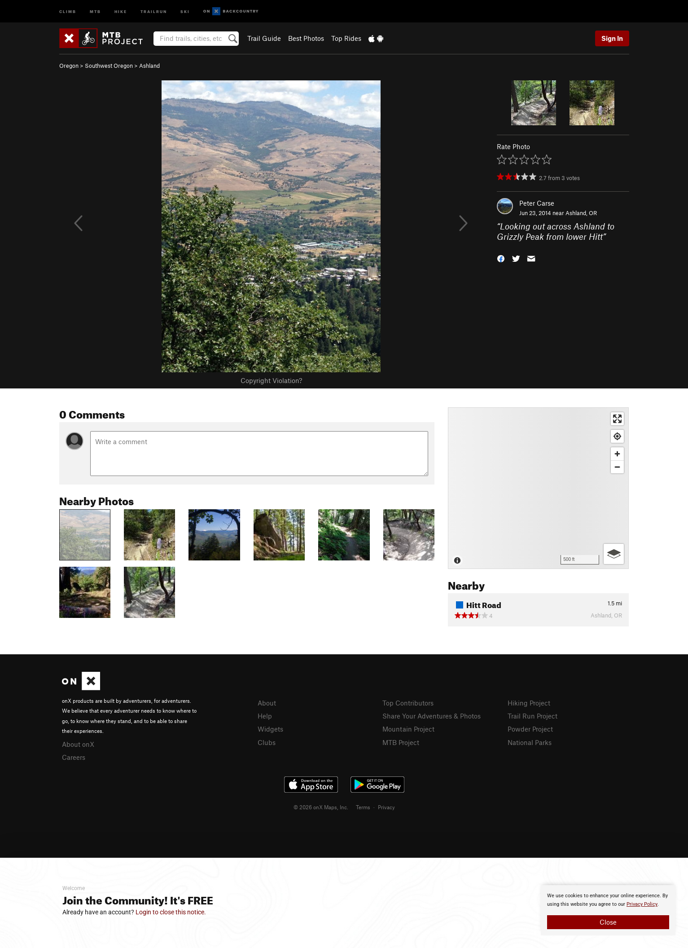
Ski (185, 11)
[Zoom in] (617, 453)
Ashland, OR (581, 212)
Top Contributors (408, 703)
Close (608, 922)
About (267, 703)
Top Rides (346, 38)
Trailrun (153, 11)
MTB (95, 11)
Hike (120, 11)
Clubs (267, 742)
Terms (363, 807)
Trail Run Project (532, 716)
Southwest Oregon (109, 65)
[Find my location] (617, 436)
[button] (501, 257)
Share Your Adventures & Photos (431, 716)
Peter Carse (536, 203)
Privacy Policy (642, 904)
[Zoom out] (617, 466)
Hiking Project (529, 703)
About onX (78, 744)
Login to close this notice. (171, 912)
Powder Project (530, 729)
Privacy (386, 807)
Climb (67, 11)
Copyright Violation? (271, 380)
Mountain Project (408, 729)
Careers (73, 757)
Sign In (612, 38)
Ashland (149, 65)
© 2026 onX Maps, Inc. (321, 807)
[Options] (614, 554)
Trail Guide (264, 38)
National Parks (530, 742)
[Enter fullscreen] (617, 418)
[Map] (538, 488)
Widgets (270, 729)
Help (265, 716)
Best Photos (306, 38)
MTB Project (400, 742)
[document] (608, 910)
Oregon (69, 65)
